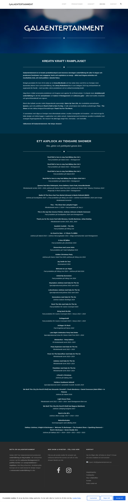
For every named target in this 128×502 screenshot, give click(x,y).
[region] (64, 497)
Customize (93, 498)
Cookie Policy (76, 498)
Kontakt (113, 4)
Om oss (102, 4)
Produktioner (77, 4)
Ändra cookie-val (91, 483)
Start (64, 4)
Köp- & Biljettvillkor (92, 478)
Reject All (107, 498)
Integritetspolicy (91, 472)
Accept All (119, 498)
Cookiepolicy (90, 475)
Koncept (91, 4)
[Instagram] (68, 470)
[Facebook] (58, 470)
